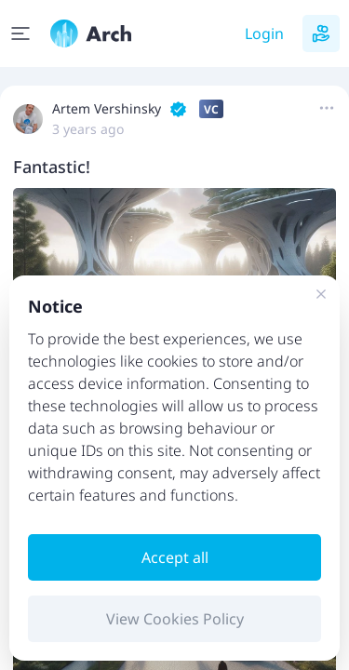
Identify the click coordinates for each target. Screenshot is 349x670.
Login (264, 33)
